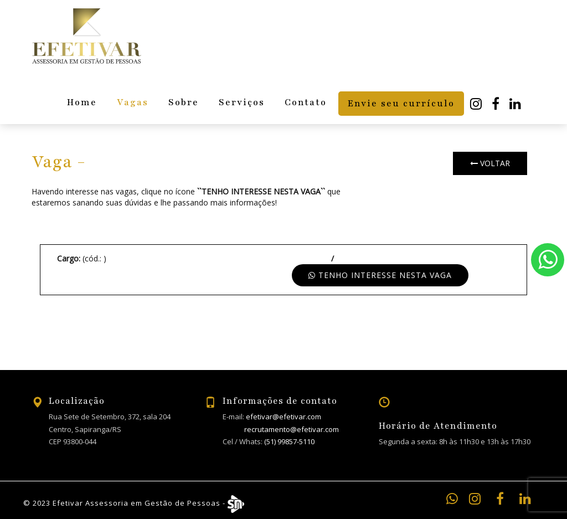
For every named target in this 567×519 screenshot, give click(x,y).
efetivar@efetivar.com (283, 417)
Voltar (490, 163)
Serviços (242, 102)
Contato (306, 102)
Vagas (132, 102)
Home (82, 102)
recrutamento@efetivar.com (291, 429)
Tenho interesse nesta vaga (380, 275)
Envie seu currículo (401, 103)
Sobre (183, 102)
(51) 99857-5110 (289, 441)
